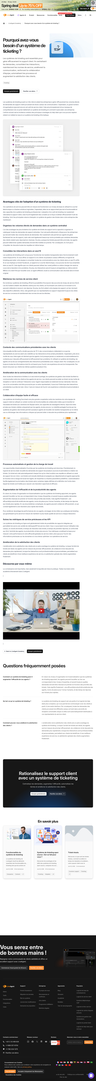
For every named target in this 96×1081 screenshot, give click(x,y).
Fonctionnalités (7, 999)
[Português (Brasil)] (91, 1062)
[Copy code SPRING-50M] (20, 9)
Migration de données (27, 994)
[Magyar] (65, 1062)
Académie (61, 998)
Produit (32, 15)
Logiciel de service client (84, 996)
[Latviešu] (78, 1062)
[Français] (58, 1062)
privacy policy (27, 1067)
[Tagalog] (63, 1065)
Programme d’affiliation (46, 1004)
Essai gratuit (70, 15)
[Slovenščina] (56, 1065)
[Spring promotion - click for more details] (48, 5)
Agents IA (22, 15)
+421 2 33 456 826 (12, 1042)
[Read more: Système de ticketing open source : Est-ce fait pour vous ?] (48, 852)
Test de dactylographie (65, 1006)
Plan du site (63, 1077)
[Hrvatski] (61, 1062)
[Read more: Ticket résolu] (79, 852)
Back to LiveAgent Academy (14, 651)
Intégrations (6, 1003)
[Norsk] (85, 1062)
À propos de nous (44, 990)
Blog (59, 990)
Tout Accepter (10, 1071)
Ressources (41, 15)
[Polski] (88, 1062)
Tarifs (4, 995)
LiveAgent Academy (14, 23)
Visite (4, 1007)
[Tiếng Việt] (66, 1065)
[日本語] (71, 1062)
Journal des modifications (28, 1002)
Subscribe (88, 1042)
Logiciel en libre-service (83, 1006)
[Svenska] (59, 1065)
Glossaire (60, 994)
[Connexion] (85, 15)
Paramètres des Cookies (13, 1075)
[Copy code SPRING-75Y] (52, 9)
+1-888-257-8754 (12, 1045)
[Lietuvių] (75, 1062)
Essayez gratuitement (11, 91)
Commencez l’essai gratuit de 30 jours (13, 968)
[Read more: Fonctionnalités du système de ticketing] (17, 852)
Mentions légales (44, 1008)
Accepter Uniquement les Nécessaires (30, 1071)
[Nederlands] (81, 1062)
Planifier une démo (30, 91)
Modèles (60, 1002)
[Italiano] (68, 1062)
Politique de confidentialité (76, 1074)
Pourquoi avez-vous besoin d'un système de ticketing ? (42, 23)
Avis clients (42, 1000)
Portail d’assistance (26, 990)
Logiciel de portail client (83, 1023)
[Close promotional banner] (93, 2)
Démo (80, 15)
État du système (25, 998)
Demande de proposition (27, 1006)
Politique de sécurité (58, 1074)
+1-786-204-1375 (12, 1049)
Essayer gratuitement (35, 651)
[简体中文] (70, 1065)
